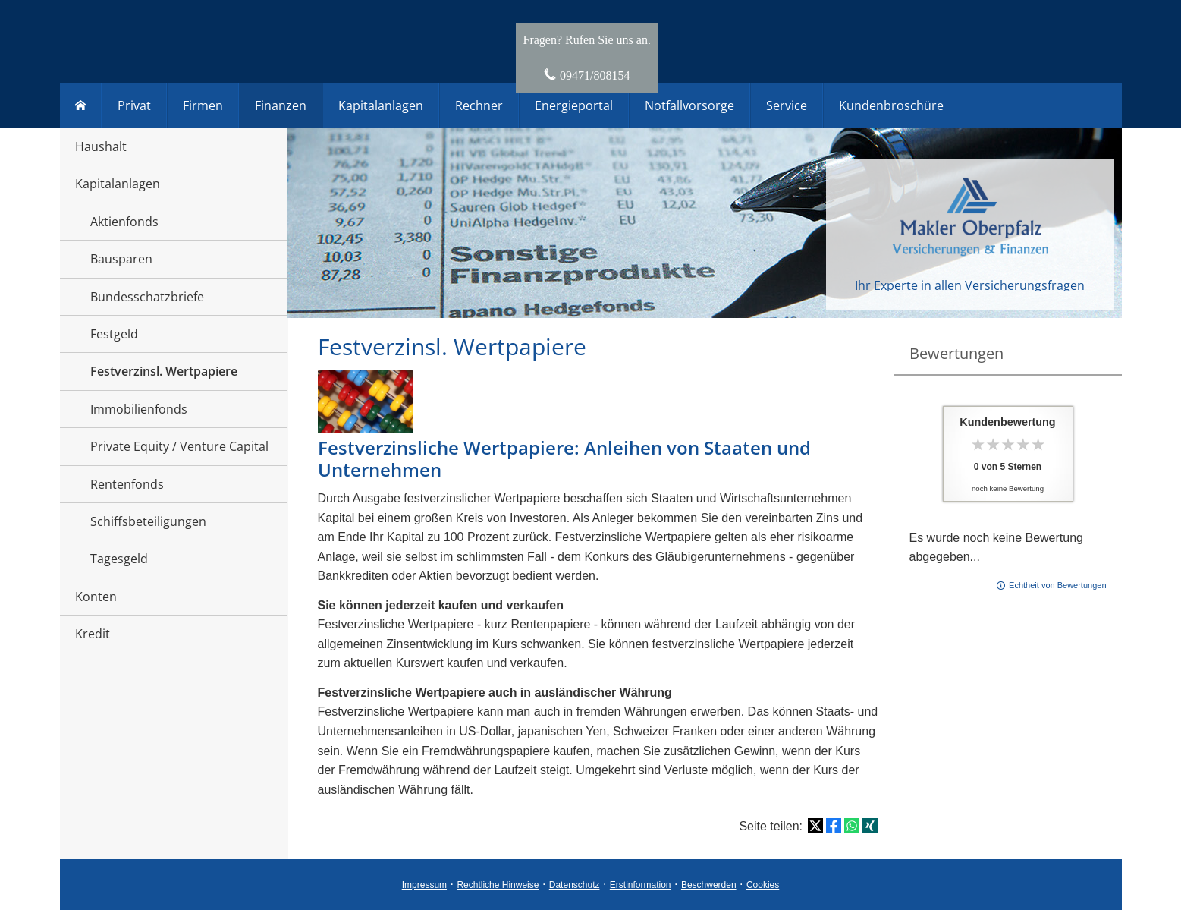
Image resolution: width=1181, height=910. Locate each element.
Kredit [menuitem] (92, 633)
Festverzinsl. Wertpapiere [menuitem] (163, 371)
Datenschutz (574, 885)
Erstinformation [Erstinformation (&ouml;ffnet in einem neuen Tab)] (640, 885)
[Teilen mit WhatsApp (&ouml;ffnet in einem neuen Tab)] (851, 825)
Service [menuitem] (786, 105)
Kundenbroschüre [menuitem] (891, 105)
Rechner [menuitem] (479, 105)
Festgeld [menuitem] (114, 334)
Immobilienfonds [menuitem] (138, 409)
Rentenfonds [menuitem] (127, 484)
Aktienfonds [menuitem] (124, 221)
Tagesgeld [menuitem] (119, 558)
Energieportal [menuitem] (574, 105)
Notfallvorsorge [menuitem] (689, 105)
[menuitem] (81, 105)
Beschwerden (709, 885)
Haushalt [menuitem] (101, 146)
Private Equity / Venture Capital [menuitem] (179, 446)
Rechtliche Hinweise (498, 885)
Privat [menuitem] (134, 105)
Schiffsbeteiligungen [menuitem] (148, 521)
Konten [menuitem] (96, 596)
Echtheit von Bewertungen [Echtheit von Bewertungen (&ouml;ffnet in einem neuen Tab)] (1057, 585)
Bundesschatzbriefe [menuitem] (147, 296)
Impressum (424, 885)
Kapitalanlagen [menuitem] (117, 183)
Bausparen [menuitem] (121, 258)
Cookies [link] (762, 885)
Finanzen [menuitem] (280, 105)
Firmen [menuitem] (203, 105)
